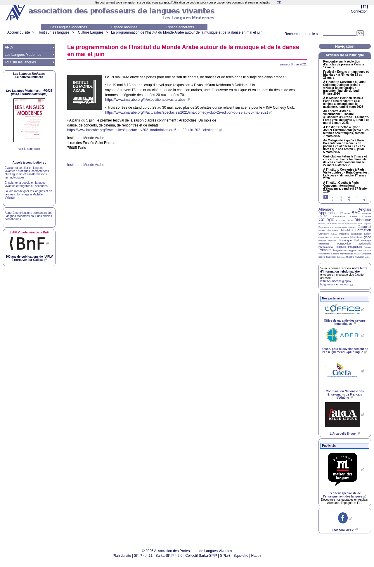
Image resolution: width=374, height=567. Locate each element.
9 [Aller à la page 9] (349, 200)
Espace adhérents (180, 27)
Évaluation (333, 230)
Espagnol (364, 226)
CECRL (323, 216)
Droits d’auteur (338, 224)
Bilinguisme (366, 213)
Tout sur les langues (54, 32)
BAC (356, 212)
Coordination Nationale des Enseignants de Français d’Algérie (345, 394)
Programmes (340, 250)
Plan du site (122, 556)
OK (279, 2)
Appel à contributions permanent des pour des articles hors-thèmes (28, 216)
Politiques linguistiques (348, 246)
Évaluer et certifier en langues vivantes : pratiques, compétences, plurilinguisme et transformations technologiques (27, 172)
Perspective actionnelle (354, 243)
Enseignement (325, 227)
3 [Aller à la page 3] (341, 197)
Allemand (326, 209)
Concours (340, 220)
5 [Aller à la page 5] (357, 197)
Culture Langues (90, 32)
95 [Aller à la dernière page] (364, 200)
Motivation (332, 241)
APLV (9, 47)
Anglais (365, 209)
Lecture (328, 237)
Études (321, 231)
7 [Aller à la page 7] (332, 200)
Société (321, 257)
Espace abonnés (124, 27)
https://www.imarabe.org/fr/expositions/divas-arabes (145, 100)
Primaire (325, 250)
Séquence (366, 254)
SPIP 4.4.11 (143, 556)
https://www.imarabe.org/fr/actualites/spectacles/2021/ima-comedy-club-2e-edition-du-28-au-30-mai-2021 (186, 112)
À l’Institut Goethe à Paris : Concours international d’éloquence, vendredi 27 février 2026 (345, 187)
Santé (360, 251)
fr (364, 6)
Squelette (240, 556)
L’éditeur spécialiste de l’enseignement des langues (342, 495)
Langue (321, 237)
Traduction (359, 257)
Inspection (344, 234)
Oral (356, 240)
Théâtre (350, 257)
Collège (326, 219)
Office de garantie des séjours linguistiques (345, 322)
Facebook (343, 530)
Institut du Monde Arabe (85, 165)
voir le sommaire (29, 148)
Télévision (341, 257)
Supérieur (331, 257)
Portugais (367, 247)
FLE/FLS (346, 230)
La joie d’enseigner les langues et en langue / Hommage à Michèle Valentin (28, 194)
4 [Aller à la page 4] (349, 197)
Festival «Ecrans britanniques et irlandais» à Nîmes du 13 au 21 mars (346, 74)
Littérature (356, 237)
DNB (329, 224)
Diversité (321, 224)
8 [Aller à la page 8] (341, 200)
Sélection (357, 254)
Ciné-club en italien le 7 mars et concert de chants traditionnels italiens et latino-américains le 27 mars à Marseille (345, 161)
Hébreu (334, 234)
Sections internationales (342, 254)
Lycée (367, 237)
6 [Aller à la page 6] (365, 197)
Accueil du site (18, 32)
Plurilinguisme (325, 247)
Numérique (345, 240)
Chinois (353, 217)
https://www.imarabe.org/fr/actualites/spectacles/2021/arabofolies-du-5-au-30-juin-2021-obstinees (142, 130)
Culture (349, 220)
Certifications (339, 217)
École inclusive (351, 224)
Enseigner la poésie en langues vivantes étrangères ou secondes (26, 184)
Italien (367, 233)
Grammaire (323, 234)
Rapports (353, 250)
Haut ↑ (256, 556)
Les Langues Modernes (68, 27)
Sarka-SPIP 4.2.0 (169, 556)
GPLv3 (225, 556)
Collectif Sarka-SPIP (201, 556)
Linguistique (344, 237)
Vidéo (367, 257)
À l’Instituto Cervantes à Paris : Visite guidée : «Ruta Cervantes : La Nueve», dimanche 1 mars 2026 (346, 174)
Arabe (347, 213)
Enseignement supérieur (345, 227)
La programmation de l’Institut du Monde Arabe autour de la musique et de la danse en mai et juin (186, 32)
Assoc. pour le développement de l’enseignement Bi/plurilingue (344, 350)
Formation (363, 230)
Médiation (322, 241)
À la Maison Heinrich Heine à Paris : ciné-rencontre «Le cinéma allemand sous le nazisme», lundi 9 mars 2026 (343, 102)
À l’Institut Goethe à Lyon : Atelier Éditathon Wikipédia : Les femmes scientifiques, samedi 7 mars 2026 (346, 132)
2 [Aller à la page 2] (332, 197)
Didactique (362, 220)
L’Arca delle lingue (343, 433)
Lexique (336, 237)
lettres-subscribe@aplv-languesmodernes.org (335, 283)
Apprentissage (330, 213)
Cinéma (366, 216)
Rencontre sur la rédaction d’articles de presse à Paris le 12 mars (343, 64)
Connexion (359, 11)
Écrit (360, 224)
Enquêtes (367, 224)
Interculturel (356, 234)
